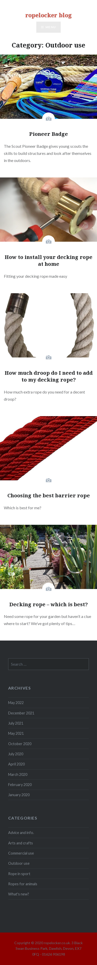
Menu (50, 27)
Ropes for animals (22, 884)
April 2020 (16, 764)
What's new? (18, 894)
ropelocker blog (48, 15)
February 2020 (20, 784)
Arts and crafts (20, 843)
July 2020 (15, 754)
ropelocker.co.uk (57, 943)
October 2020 (19, 744)
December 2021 (21, 713)
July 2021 (15, 723)
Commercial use (21, 853)
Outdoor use (19, 863)
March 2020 (17, 774)
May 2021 (16, 733)
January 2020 (19, 795)
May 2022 (16, 702)
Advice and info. (21, 832)
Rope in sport (19, 874)
